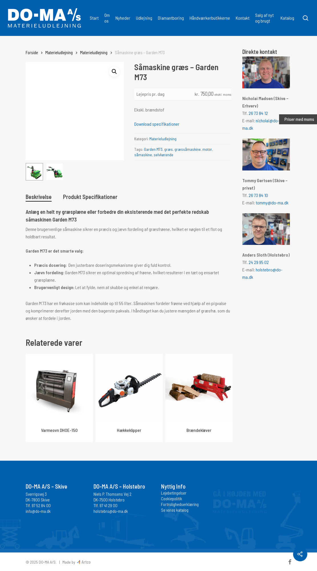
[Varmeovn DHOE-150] (59, 387)
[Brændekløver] (199, 387)
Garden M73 (153, 149)
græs (168, 149)
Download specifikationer (156, 124)
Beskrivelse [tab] (39, 196)
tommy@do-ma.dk (272, 202)
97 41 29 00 (108, 505)
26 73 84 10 (258, 195)
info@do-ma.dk (38, 511)
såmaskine (143, 154)
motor (207, 149)
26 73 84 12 (258, 113)
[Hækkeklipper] (129, 387)
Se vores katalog (174, 510)
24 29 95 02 (259, 262)
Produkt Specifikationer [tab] (90, 196)
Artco (86, 561)
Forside (32, 52)
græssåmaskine (187, 149)
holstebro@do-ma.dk (111, 511)
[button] (114, 71)
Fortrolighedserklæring (180, 504)
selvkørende (163, 154)
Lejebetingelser (173, 493)
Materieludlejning (59, 52)
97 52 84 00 (41, 505)
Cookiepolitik (171, 498)
